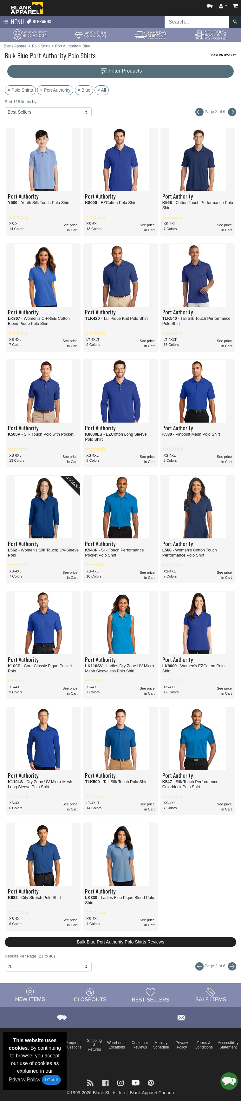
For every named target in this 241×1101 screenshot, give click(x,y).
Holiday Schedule (161, 1045)
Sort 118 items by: (21, 101)
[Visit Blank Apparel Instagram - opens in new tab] (121, 1082)
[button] (209, 4)
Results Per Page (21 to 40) (30, 956)
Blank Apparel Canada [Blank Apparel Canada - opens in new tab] (152, 1092)
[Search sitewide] (197, 22)
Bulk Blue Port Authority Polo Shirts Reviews (120, 941)
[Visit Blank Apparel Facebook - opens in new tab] (106, 1082)
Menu (13, 22)
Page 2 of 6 (215, 966)
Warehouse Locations (117, 1045)
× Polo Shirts (20, 90)
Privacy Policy (25, 1079)
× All (101, 90)
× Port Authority (55, 90)
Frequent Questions (72, 1045)
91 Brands (38, 21)
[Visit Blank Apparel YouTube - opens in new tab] (136, 1082)
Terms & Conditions (204, 1045)
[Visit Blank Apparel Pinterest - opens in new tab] (151, 1082)
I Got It (51, 1079)
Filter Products (120, 71)
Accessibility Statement (228, 1045)
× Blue (84, 90)
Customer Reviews (140, 1045)
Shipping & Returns (94, 1045)
